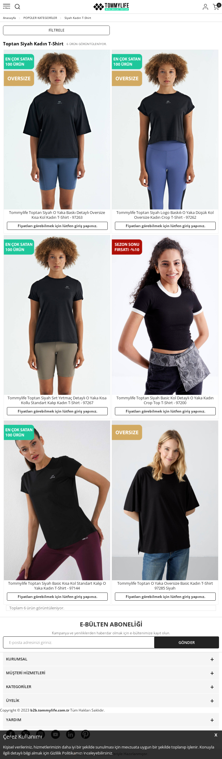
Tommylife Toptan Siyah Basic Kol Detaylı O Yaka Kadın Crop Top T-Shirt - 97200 (165, 400)
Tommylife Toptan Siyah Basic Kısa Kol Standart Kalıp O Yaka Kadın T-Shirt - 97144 (57, 586)
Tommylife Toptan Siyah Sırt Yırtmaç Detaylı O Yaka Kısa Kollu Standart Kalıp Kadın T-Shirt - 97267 (57, 400)
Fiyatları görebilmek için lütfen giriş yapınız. (57, 225)
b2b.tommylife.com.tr (49, 710)
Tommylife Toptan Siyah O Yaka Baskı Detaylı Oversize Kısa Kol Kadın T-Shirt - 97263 (57, 215)
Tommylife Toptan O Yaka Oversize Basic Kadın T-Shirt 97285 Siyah (165, 586)
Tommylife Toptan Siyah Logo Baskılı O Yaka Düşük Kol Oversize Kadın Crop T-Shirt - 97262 (165, 215)
